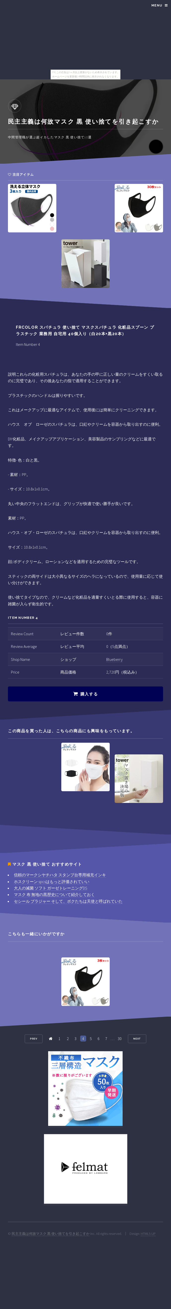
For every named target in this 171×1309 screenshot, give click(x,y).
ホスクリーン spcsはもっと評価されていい (51, 881)
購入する (89, 694)
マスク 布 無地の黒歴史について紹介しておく (54, 894)
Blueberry (114, 659)
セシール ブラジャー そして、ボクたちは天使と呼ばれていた (68, 901)
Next (137, 1038)
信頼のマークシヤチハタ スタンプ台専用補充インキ (60, 874)
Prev (33, 1038)
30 (120, 1038)
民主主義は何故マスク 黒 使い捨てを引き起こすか (51, 1233)
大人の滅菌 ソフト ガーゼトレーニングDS (50, 888)
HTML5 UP (148, 1233)
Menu (156, 5)
